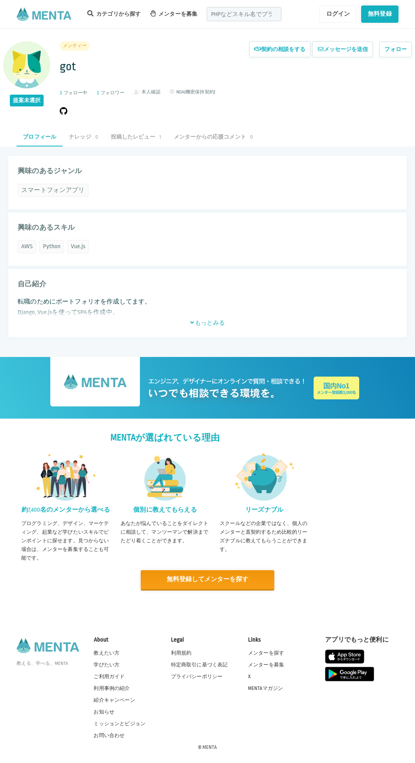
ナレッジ (83, 137)
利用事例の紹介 (112, 688)
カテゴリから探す (114, 13)
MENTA (209, 747)
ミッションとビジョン (119, 723)
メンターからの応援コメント (213, 137)
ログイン (338, 14)
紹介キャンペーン (114, 700)
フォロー (395, 49)
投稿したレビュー (136, 137)
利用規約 (181, 652)
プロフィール (39, 137)
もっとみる (207, 323)
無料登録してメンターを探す (207, 579)
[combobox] (244, 14)
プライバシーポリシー (197, 676)
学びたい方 (106, 664)
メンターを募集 (173, 13)
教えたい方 (106, 652)
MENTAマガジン (265, 688)
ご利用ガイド (109, 676)
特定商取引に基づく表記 (199, 664)
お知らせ (104, 711)
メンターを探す (266, 652)
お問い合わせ (109, 735)
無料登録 (380, 14)
